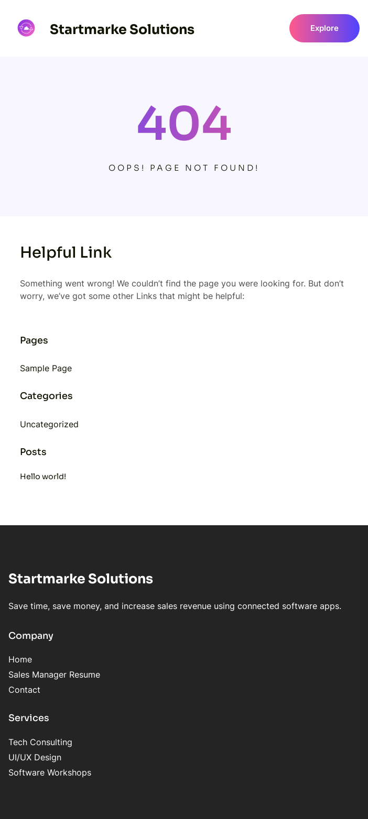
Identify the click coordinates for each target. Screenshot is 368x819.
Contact (24, 689)
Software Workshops (49, 772)
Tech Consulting (40, 742)
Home (20, 659)
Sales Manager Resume (54, 674)
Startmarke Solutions (122, 29)
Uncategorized (49, 424)
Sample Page (46, 368)
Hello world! (43, 476)
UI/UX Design (34, 757)
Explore (324, 28)
